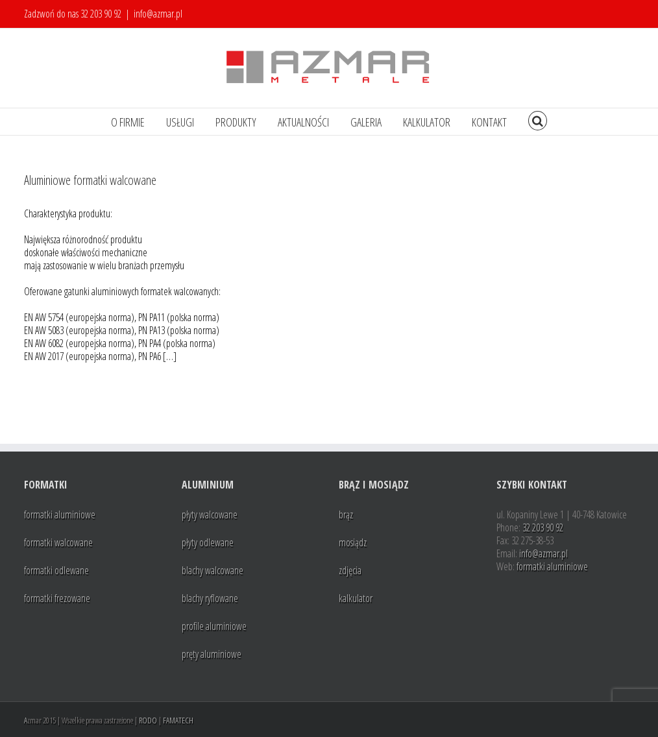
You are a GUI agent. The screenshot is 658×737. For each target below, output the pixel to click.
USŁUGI (180, 122)
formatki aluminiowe (59, 514)
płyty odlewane (208, 542)
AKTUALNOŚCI (303, 122)
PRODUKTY (235, 122)
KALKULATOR (426, 122)
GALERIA (366, 122)
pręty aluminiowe (211, 654)
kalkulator (355, 598)
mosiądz (353, 542)
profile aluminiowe (214, 626)
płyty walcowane (210, 514)
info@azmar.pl (158, 13)
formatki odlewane (56, 570)
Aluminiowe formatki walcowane (90, 180)
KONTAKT (489, 122)
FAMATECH (178, 720)
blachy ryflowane (210, 598)
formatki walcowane (58, 542)
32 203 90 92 (100, 13)
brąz (346, 514)
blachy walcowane (212, 570)
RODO (148, 720)
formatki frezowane (57, 598)
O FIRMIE (128, 122)
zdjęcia (350, 570)
